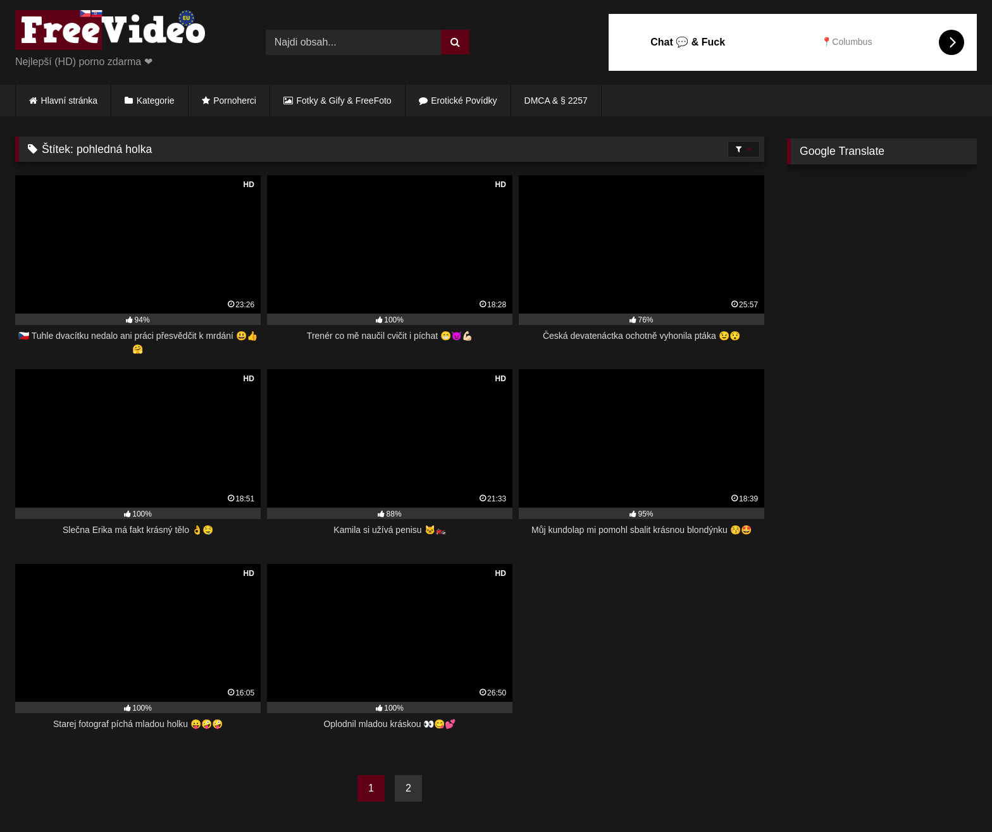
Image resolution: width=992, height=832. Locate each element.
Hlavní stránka (69, 100)
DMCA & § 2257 (556, 100)
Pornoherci (234, 100)
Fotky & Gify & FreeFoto (344, 100)
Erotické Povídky (464, 100)
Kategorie (156, 100)
